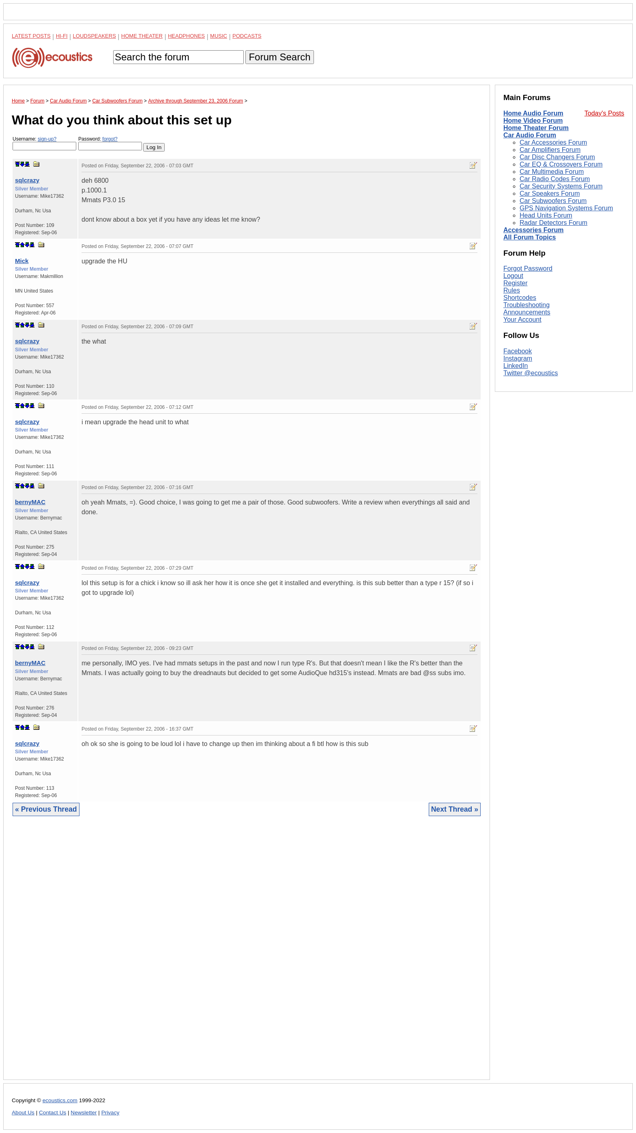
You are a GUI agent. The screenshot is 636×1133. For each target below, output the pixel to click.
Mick (21, 260)
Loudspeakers (94, 36)
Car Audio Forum (529, 135)
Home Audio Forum (533, 113)
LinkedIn (515, 473)
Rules (511, 398)
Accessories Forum (533, 230)
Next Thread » (454, 809)
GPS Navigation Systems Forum (566, 208)
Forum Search (279, 56)
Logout (513, 384)
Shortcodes (519, 406)
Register (515, 391)
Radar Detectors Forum (553, 222)
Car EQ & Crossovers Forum (561, 164)
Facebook (517, 459)
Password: (110, 143)
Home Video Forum (533, 120)
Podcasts (247, 36)
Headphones (186, 36)
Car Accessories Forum (553, 142)
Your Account (522, 428)
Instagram (517, 466)
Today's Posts (604, 113)
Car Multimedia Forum (552, 171)
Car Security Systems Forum (561, 186)
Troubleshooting (526, 413)
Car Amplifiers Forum (550, 149)
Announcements (526, 420)
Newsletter (84, 1112)
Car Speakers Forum (550, 193)
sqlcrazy (27, 180)
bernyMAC (30, 501)
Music (218, 36)
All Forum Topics (529, 237)
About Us (23, 1112)
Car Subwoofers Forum (553, 200)
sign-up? (47, 139)
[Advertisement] (246, 954)
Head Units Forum (546, 215)
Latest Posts (31, 36)
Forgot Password (527, 377)
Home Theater (142, 36)
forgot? (109, 139)
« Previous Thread (46, 809)
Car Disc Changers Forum (557, 157)
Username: (44, 143)
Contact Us (52, 1112)
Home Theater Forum (536, 127)
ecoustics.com (60, 1100)
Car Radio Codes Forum (555, 178)
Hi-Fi (62, 36)
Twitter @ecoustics (530, 481)
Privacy (110, 1112)
